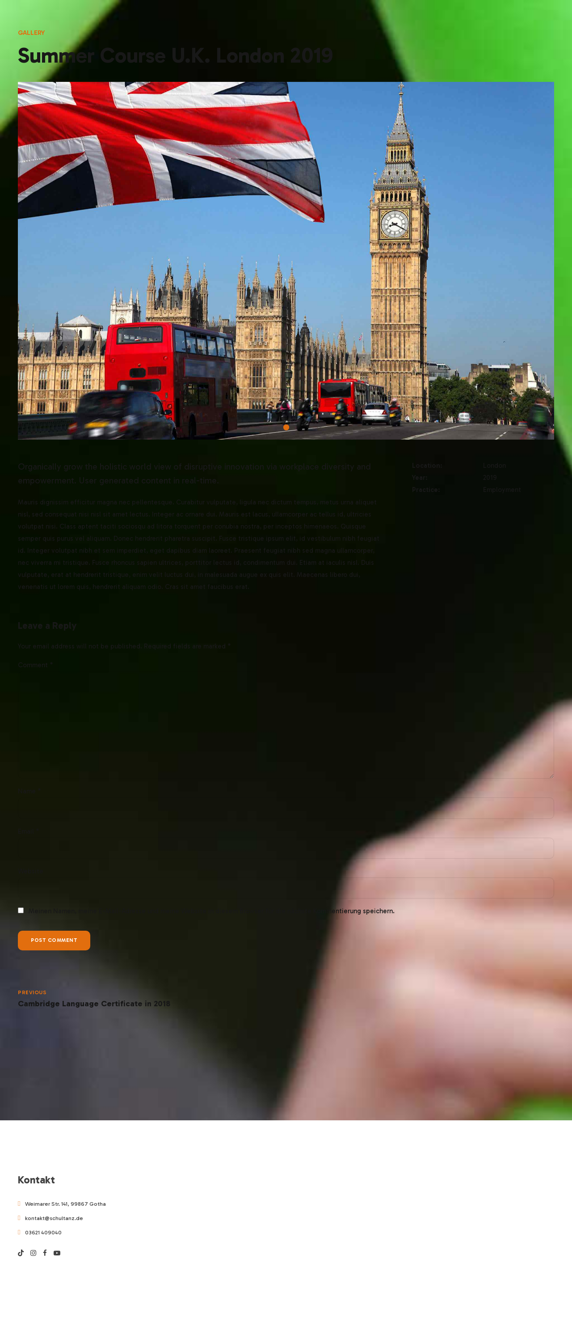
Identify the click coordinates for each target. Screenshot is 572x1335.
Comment (35, 665)
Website (30, 875)
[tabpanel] (286, 261)
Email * (28, 835)
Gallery (31, 33)
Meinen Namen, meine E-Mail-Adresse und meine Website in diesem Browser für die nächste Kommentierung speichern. (212, 915)
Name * (29, 795)
